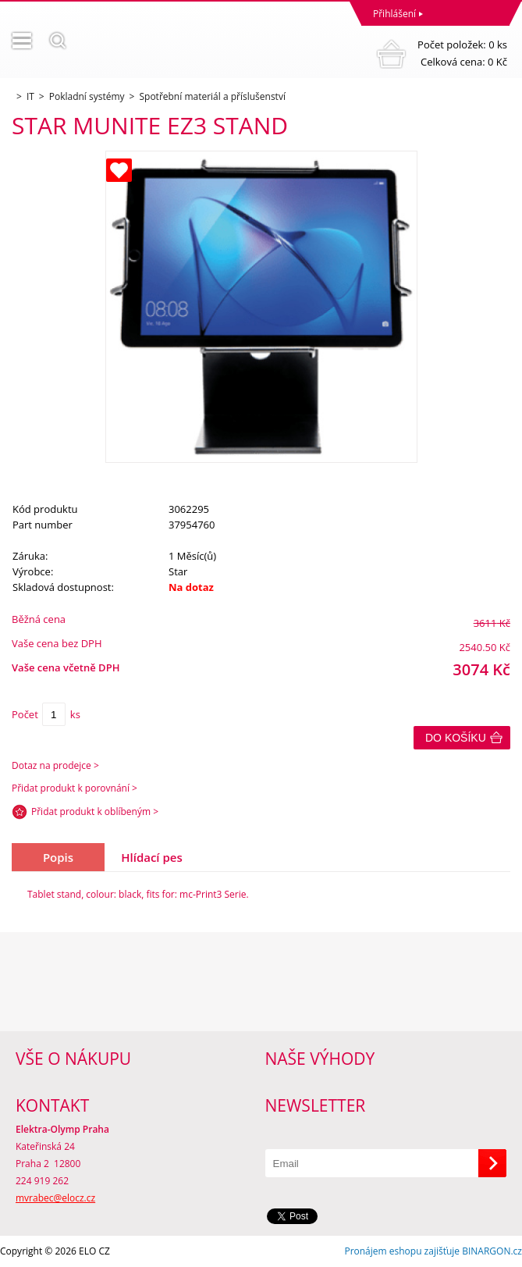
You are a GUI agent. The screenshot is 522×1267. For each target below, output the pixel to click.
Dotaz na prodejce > (55, 765)
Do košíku (455, 737)
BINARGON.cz (492, 1251)
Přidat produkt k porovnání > (74, 788)
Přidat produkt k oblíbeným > (94, 811)
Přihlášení (394, 13)
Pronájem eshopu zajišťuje (402, 1251)
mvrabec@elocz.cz (55, 1198)
